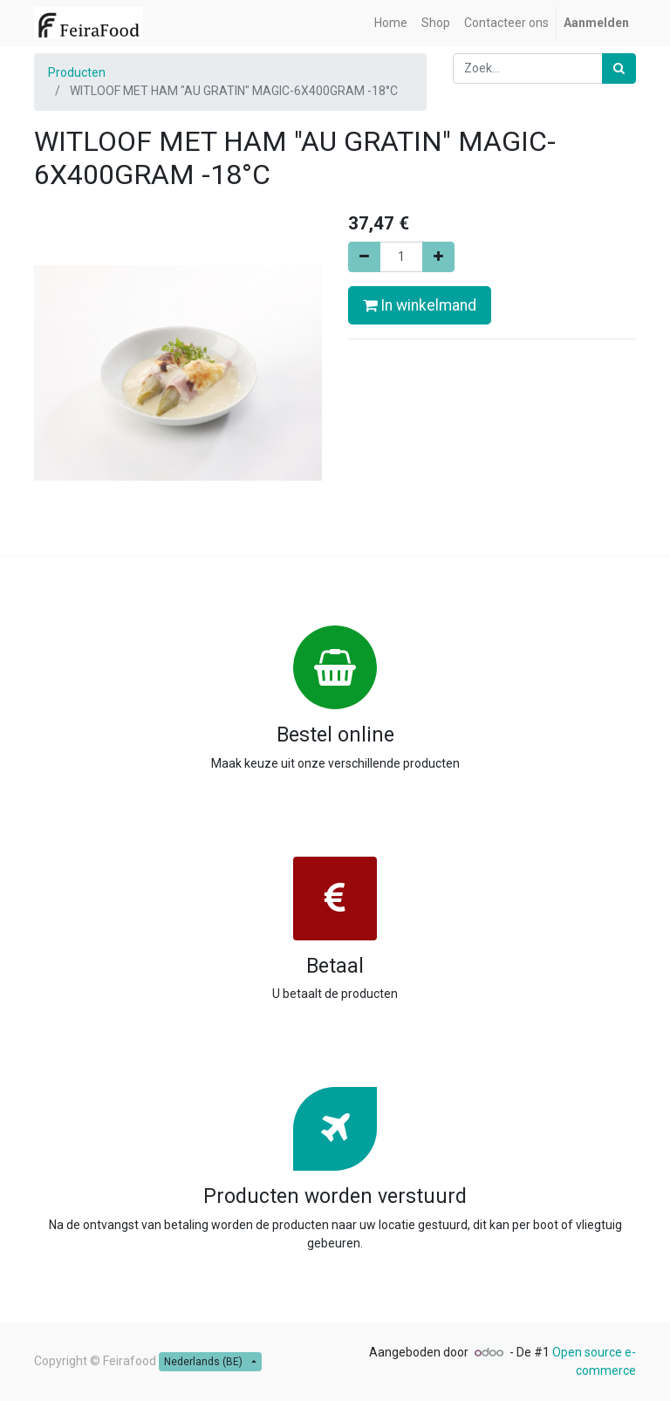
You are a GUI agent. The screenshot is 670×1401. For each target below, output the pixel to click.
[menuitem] (390, 23)
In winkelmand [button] (419, 305)
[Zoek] (619, 68)
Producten (77, 72)
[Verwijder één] (364, 257)
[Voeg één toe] (438, 257)
